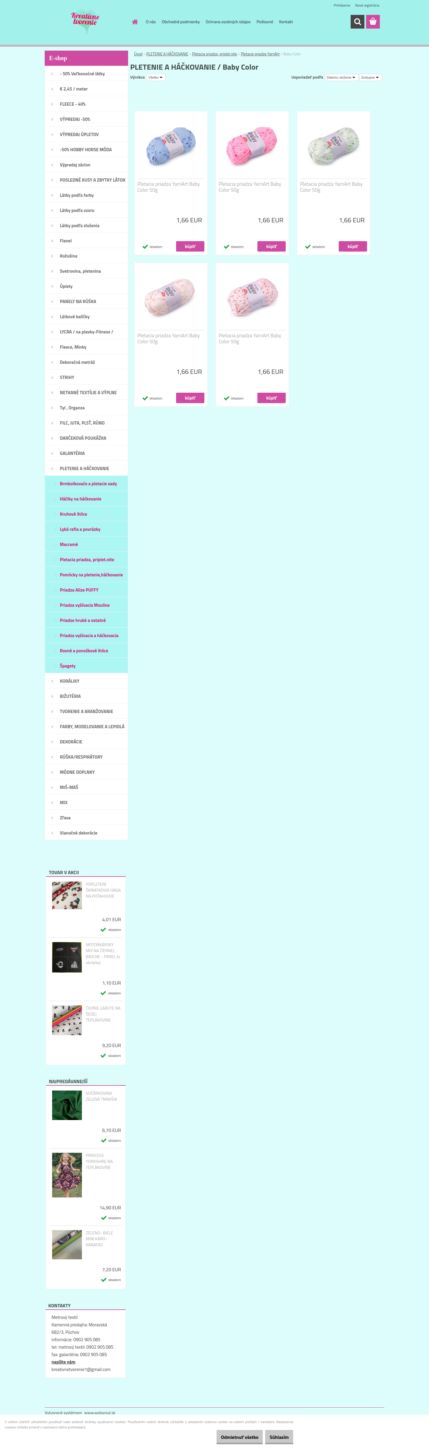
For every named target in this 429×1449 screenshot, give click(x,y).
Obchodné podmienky (181, 21)
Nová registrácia (367, 5)
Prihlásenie (342, 5)
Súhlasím (276, 1437)
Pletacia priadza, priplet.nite (214, 54)
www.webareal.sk (100, 1412)
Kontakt (286, 21)
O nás (151, 21)
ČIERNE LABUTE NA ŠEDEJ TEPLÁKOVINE (103, 1014)
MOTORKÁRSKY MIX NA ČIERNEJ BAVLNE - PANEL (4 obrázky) (103, 954)
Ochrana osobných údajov (228, 21)
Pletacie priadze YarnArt (260, 54)
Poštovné (265, 21)
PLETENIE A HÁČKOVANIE (167, 54)
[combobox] (341, 77)
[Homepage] (135, 22)
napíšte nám (63, 1361)
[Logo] (86, 22)
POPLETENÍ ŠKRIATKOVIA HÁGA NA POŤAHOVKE (103, 890)
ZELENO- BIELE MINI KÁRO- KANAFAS (99, 1239)
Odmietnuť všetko (230, 1437)
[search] (357, 22)
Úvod (138, 54)
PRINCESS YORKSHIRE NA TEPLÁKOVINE (99, 1161)
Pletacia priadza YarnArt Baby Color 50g (168, 187)
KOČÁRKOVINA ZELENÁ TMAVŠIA (101, 1096)
